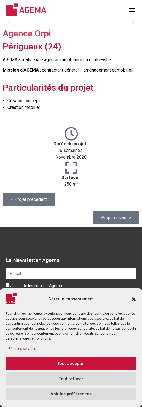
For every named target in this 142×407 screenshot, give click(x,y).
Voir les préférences (71, 394)
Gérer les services (22, 349)
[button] (133, 299)
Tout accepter (71, 363)
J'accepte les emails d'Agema (36, 285)
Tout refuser (71, 378)
